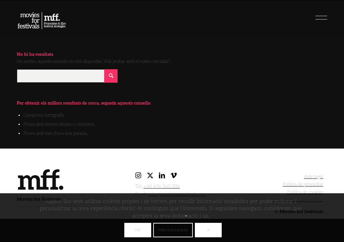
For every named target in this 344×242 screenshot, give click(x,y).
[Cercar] (67, 76)
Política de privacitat (303, 184)
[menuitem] (310, 15)
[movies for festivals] (42, 18)
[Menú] (310, 15)
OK (138, 230)
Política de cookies (305, 192)
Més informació (173, 230)
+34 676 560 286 (161, 186)
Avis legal (313, 176)
